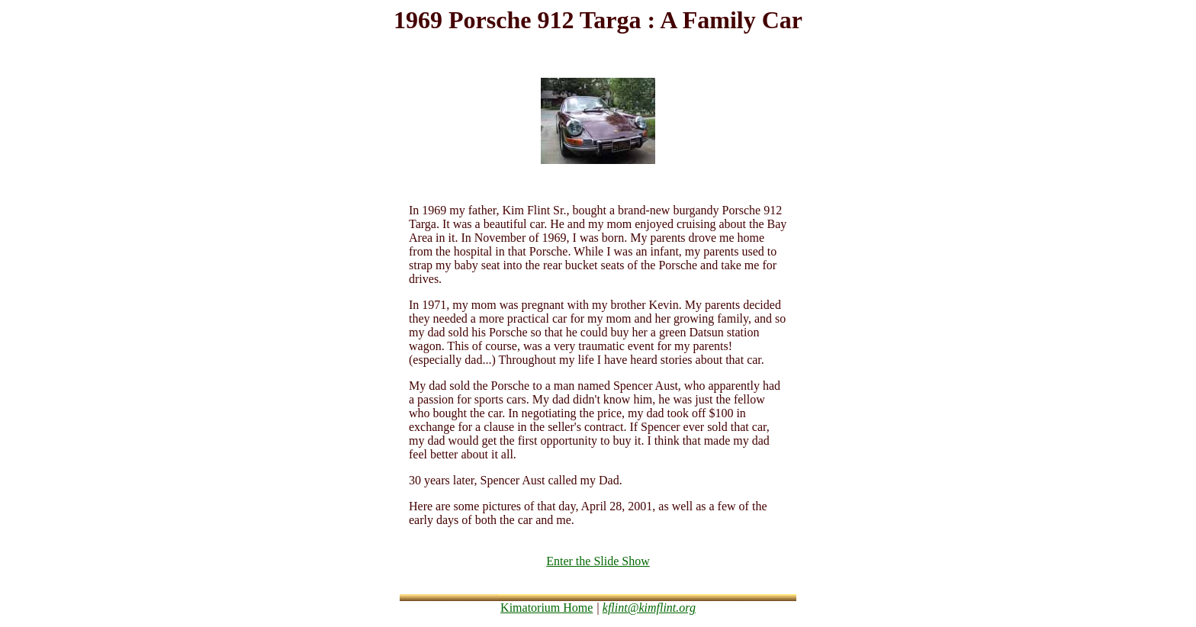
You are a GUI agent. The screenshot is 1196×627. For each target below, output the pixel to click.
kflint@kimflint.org (649, 607)
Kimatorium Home (546, 607)
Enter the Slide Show (598, 561)
